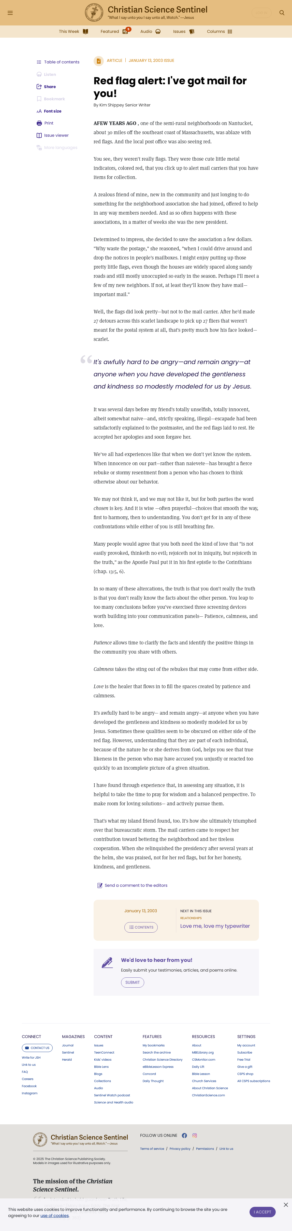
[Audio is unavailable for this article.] (47, 74)
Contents (140, 927)
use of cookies (54, 1216)
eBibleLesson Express (158, 1066)
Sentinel (68, 1052)
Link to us (29, 1064)
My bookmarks (154, 1045)
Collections (102, 1080)
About (196, 1045)
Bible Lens (101, 1066)
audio (113, 1102)
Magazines (73, 1036)
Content (103, 1036)
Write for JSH (31, 1057)
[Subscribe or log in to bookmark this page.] (51, 99)
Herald (67, 1059)
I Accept (262, 1211)
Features (152, 1036)
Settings (246, 1036)
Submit (131, 982)
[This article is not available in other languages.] (57, 148)
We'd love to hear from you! (156, 960)
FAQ (25, 1071)
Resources (203, 1036)
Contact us (37, 1047)
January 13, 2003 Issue (150, 60)
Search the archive (157, 1052)
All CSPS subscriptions (253, 1080)
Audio (98, 1087)
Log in (261, 12)
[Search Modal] (282, 13)
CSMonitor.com (203, 1059)
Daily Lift (198, 1066)
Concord (149, 1073)
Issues (98, 1045)
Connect (31, 1036)
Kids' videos (102, 1059)
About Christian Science (210, 1087)
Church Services (204, 1080)
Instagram (29, 1093)
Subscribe (244, 1052)
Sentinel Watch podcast (112, 1095)
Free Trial (243, 1059)
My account (246, 1045)
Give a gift (244, 1066)
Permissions (205, 1148)
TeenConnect (104, 1052)
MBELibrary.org (203, 1052)
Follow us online (158, 1135)
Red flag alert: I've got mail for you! (169, 87)
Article (113, 60)
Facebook (29, 1085)
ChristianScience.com (208, 1095)
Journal (68, 1045)
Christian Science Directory (163, 1059)
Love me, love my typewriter (214, 926)
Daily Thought (153, 1080)
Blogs (98, 1073)
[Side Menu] (10, 13)
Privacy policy (180, 1148)
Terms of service (152, 1148)
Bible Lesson (201, 1073)
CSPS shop (245, 1073)
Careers (27, 1078)
